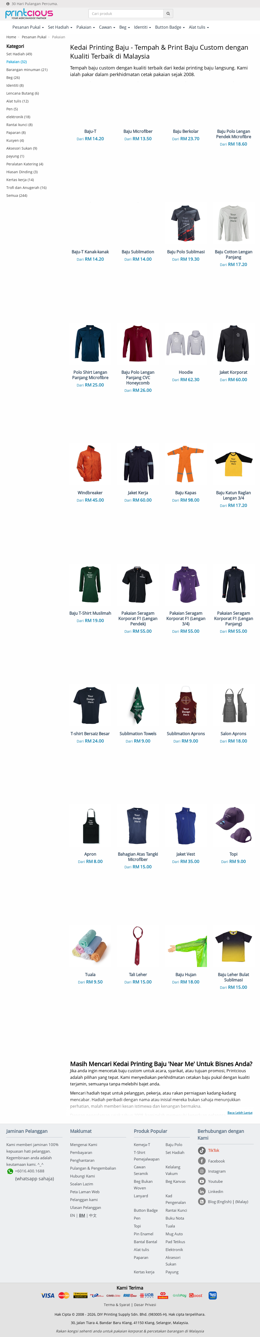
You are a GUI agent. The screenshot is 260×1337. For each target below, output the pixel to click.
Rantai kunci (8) (19, 124)
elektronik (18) (18, 116)
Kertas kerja (144, 1271)
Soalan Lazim (81, 1183)
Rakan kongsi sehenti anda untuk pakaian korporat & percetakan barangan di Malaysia (130, 1331)
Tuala (170, 1225)
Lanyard (141, 1195)
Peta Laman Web (85, 1191)
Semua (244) (16, 195)
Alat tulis (141, 1249)
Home (11, 36)
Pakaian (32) (16, 61)
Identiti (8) (15, 85)
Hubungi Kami (82, 1175)
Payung (172, 1271)
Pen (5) (12, 109)
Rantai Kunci (176, 1210)
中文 (93, 1215)
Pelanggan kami (84, 1199)
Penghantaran (82, 1160)
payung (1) (15, 156)
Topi (137, 1225)
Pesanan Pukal (34, 36)
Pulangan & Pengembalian (93, 1168)
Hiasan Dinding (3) (22, 171)
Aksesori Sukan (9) (21, 148)
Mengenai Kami (83, 1144)
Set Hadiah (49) (19, 53)
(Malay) (241, 1201)
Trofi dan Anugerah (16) (26, 187)
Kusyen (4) (15, 140)
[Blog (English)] (215, 1201)
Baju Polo (174, 1144)
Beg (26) (13, 77)
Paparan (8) (16, 132)
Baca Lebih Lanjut (240, 1113)
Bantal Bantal (145, 1241)
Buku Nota (175, 1218)
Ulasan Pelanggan (85, 1207)
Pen (137, 1218)
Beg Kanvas (176, 1181)
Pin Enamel (143, 1233)
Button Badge (146, 1210)
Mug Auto (174, 1233)
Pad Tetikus (175, 1241)
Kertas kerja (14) (20, 179)
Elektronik (174, 1249)
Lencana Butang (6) (22, 93)
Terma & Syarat (117, 1304)
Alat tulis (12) (17, 101)
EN (72, 1215)
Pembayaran (81, 1152)
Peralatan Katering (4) (24, 164)
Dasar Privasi (145, 1304)
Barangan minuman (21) (26, 69)
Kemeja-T (142, 1144)
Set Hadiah (175, 1152)
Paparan (141, 1257)
